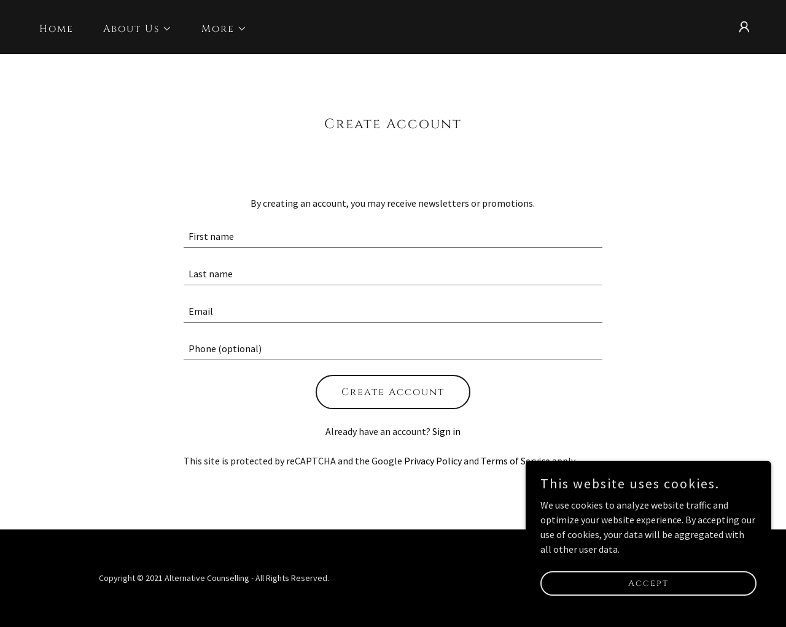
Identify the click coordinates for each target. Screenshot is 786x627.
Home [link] (56, 29)
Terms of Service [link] (515, 461)
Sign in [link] (446, 431)
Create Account (393, 392)
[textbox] (393, 236)
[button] (132, 28)
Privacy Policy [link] (433, 461)
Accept (648, 583)
